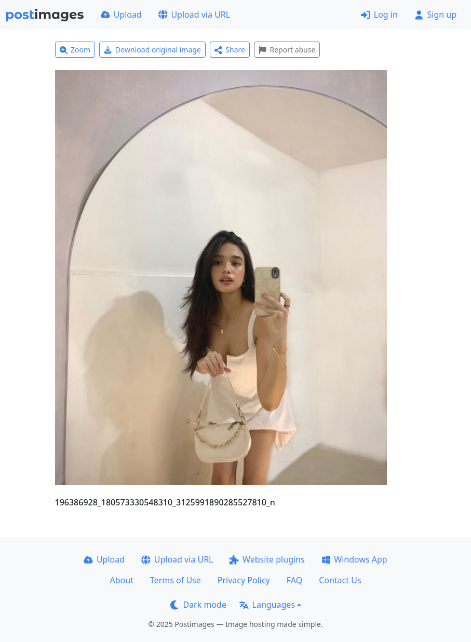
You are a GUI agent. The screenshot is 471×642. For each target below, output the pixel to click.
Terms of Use (175, 580)
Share (229, 50)
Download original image (152, 50)
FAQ (294, 580)
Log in (379, 14)
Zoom (75, 50)
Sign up (435, 14)
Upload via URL (194, 14)
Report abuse (287, 50)
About (121, 580)
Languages (267, 604)
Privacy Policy (244, 580)
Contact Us (340, 580)
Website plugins (267, 559)
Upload (121, 14)
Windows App (354, 559)
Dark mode (198, 604)
